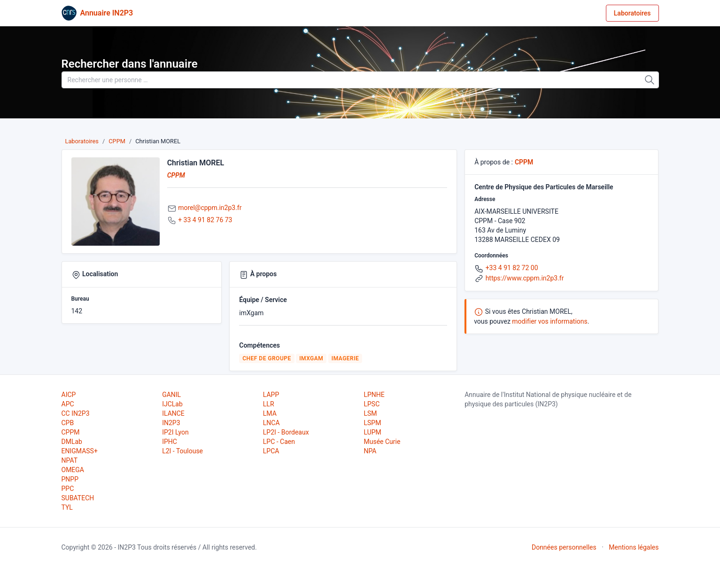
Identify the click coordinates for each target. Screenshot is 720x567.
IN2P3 (171, 423)
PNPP (70, 479)
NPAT (69, 460)
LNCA (271, 423)
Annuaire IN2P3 (106, 12)
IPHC (169, 441)
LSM (370, 413)
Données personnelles (564, 547)
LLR (268, 404)
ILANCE (173, 413)
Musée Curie (382, 441)
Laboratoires (632, 13)
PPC (68, 488)
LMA (270, 413)
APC (68, 404)
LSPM (372, 423)
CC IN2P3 (76, 413)
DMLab (72, 441)
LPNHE (374, 394)
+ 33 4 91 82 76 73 (205, 220)
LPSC (371, 404)
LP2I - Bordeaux (286, 432)
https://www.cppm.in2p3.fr (525, 278)
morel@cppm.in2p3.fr (209, 207)
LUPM (372, 432)
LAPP (271, 394)
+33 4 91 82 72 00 (512, 268)
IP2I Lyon (175, 432)
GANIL (171, 394)
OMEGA (73, 470)
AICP (69, 394)
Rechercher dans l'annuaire (130, 63)
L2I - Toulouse (182, 451)
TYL (67, 507)
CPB (68, 423)
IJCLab (172, 404)
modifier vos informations (549, 321)
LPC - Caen (279, 441)
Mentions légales (633, 547)
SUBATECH (78, 498)
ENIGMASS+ (80, 451)
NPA (370, 451)
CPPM (116, 141)
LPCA (271, 451)
